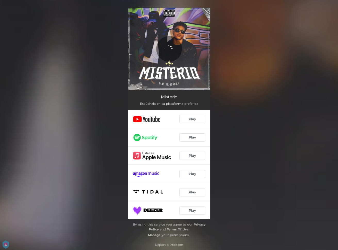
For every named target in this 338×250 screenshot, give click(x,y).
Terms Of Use (177, 229)
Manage (154, 235)
